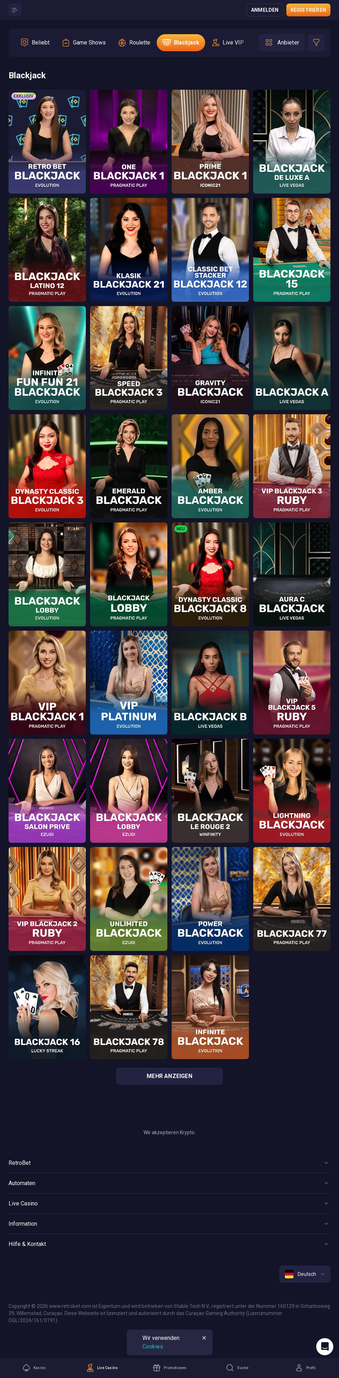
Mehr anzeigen (169, 1076)
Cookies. (153, 1346)
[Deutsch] (304, 1274)
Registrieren (308, 10)
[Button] (15, 10)
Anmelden (265, 10)
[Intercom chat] (324, 1346)
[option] (35, 42)
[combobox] (304, 1274)
